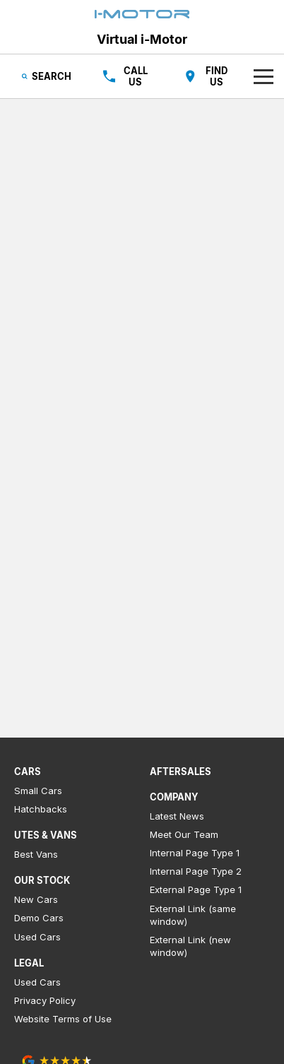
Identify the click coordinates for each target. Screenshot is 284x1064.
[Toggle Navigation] (263, 76)
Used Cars (37, 936)
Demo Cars (39, 917)
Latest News (177, 816)
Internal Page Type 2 (196, 871)
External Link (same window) (193, 915)
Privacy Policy (45, 1000)
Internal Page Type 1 (194, 852)
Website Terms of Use (63, 1018)
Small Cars (38, 790)
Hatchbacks (40, 809)
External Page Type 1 (196, 889)
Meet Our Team (184, 834)
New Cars (36, 899)
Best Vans (36, 854)
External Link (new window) (190, 946)
